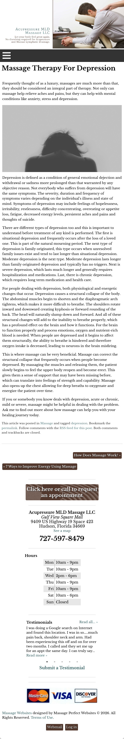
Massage (46, 423)
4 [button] (69, 661)
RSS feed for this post (76, 428)
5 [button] (77, 661)
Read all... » (88, 622)
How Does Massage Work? (97, 455)
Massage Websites (17, 713)
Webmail (54, 727)
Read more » (36, 655)
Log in (71, 727)
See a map (62, 531)
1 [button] (47, 661)
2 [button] (54, 661)
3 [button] (62, 661)
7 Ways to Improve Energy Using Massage (39, 466)
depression (79, 423)
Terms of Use (42, 717)
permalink (9, 428)
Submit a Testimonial (62, 667)
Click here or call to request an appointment (62, 492)
